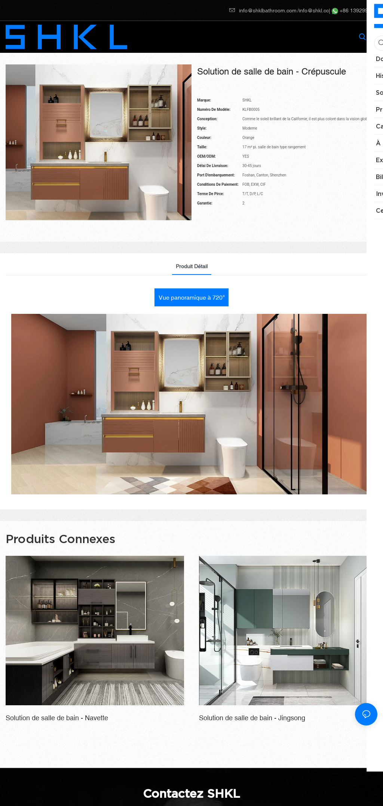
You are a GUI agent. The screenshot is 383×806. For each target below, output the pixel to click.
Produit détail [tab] (192, 266)
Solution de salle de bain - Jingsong (252, 718)
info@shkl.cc (314, 10)
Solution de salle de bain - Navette (57, 718)
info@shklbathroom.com (263, 10)
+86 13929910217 (357, 10)
